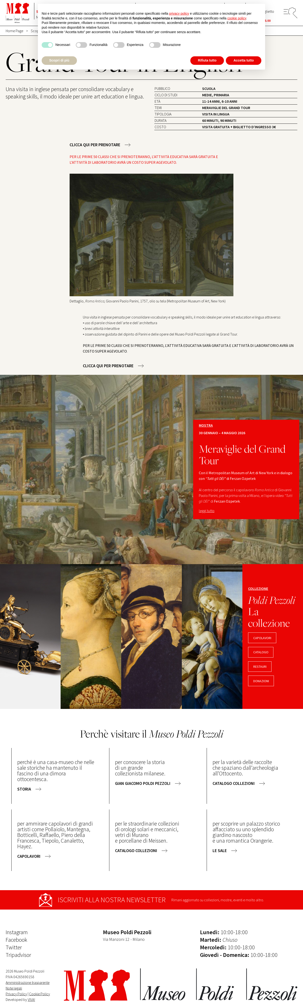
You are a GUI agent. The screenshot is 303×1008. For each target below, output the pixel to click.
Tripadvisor (18, 955)
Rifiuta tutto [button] (207, 60)
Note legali (14, 988)
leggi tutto (206, 510)
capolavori (262, 638)
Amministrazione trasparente (27, 982)
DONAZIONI (261, 681)
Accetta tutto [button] (243, 60)
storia (24, 789)
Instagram (17, 932)
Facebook (16, 939)
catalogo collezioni (234, 783)
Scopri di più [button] (59, 60)
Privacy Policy (16, 993)
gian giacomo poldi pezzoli (142, 783)
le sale (220, 850)
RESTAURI (260, 666)
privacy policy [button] (179, 13)
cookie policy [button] (236, 18)
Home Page (14, 30)
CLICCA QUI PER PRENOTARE (95, 144)
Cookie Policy (39, 993)
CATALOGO (260, 652)
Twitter (14, 947)
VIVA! (31, 999)
